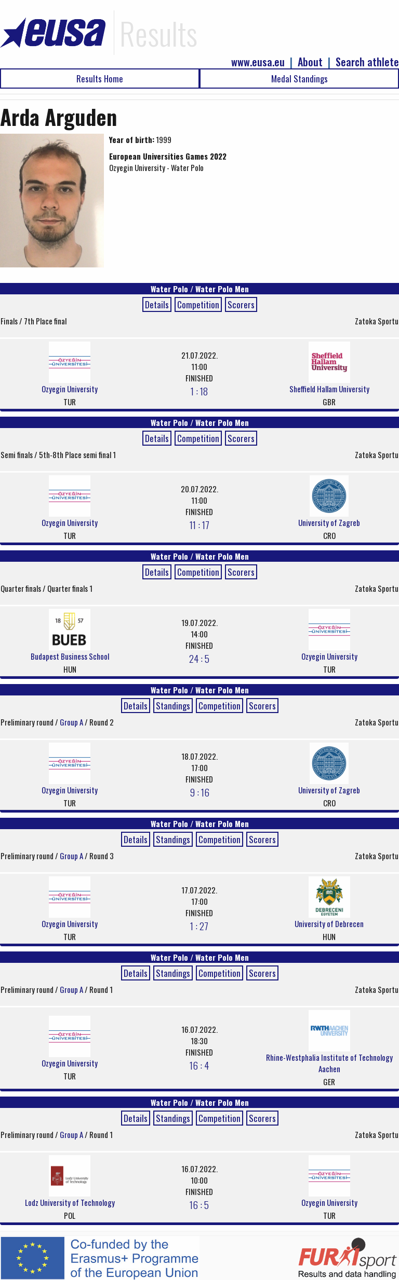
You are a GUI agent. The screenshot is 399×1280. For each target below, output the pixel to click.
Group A (72, 722)
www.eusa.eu (258, 61)
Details (157, 304)
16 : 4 (199, 1065)
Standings (173, 705)
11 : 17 (199, 524)
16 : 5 (199, 1204)
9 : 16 (199, 792)
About (310, 61)
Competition (198, 304)
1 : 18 (199, 390)
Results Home (99, 78)
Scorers (241, 304)
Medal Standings (299, 78)
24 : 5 (199, 658)
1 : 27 (199, 925)
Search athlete (367, 61)
